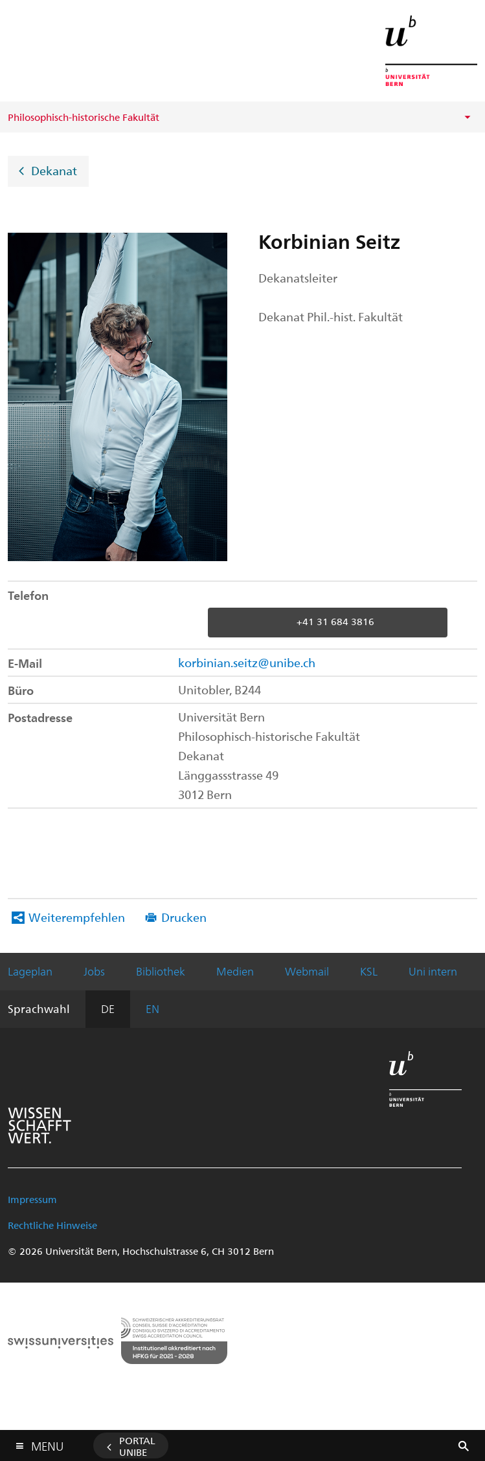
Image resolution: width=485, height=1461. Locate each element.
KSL (369, 971)
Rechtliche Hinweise (52, 1225)
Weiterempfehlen (76, 917)
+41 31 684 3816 (335, 621)
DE (108, 1008)
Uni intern (433, 971)
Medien (235, 971)
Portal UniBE (137, 1446)
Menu (47, 1443)
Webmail (307, 971)
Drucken (184, 917)
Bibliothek (160, 971)
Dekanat (54, 170)
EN (152, 1008)
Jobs (94, 971)
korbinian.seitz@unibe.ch (246, 662)
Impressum (32, 1199)
